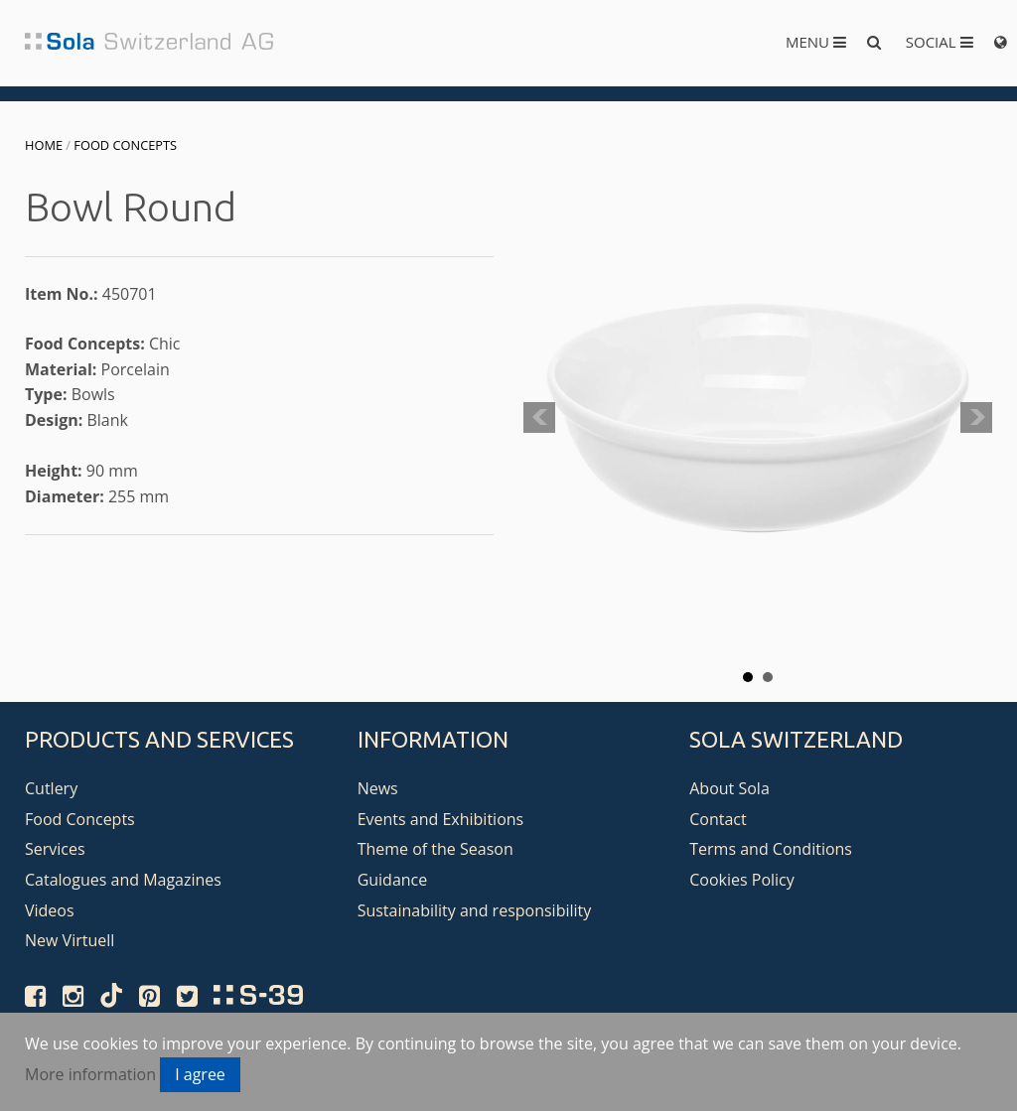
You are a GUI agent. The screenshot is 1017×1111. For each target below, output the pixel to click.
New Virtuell (69, 940)
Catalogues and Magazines (123, 880)
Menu (816, 42)
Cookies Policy (742, 880)
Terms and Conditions (770, 849)
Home (44, 145)
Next (976, 418)
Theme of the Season (435, 849)
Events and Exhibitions (441, 819)
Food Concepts (125, 145)
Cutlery (51, 788)
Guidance (393, 880)
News (378, 788)
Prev (539, 418)
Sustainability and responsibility (475, 910)
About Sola (729, 788)
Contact (717, 819)
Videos (49, 910)
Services (55, 849)
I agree (200, 1074)
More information (90, 1074)
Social (939, 42)
